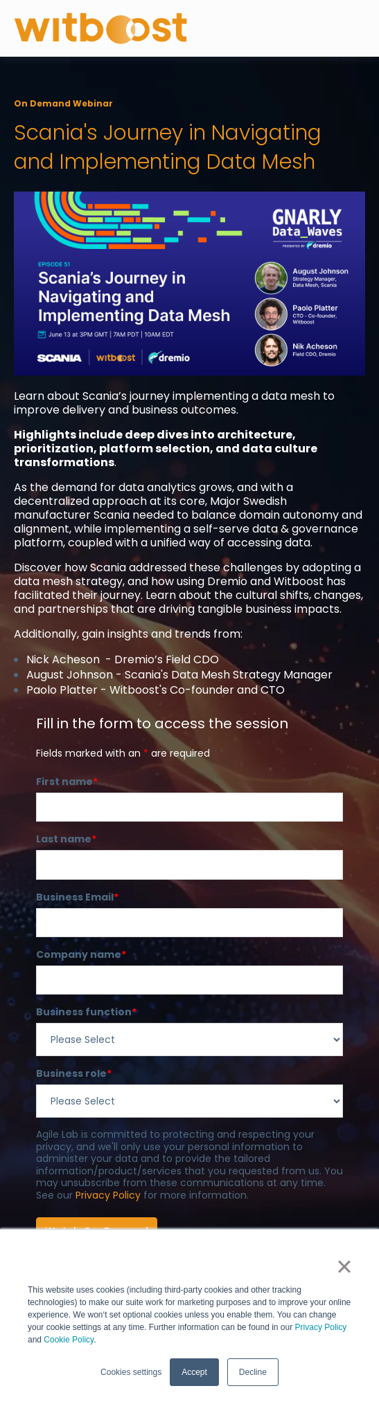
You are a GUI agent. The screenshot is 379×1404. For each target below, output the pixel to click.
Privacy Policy (321, 1327)
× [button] (344, 1266)
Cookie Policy (69, 1340)
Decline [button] (253, 1372)
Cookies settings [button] (130, 1372)
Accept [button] (194, 1372)
